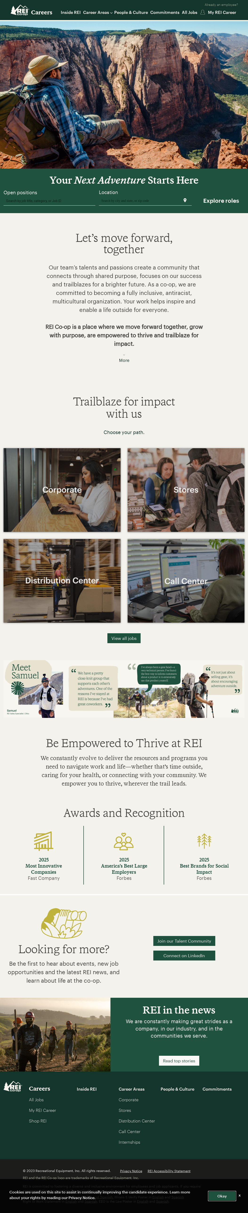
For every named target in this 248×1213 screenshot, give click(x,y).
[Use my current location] (185, 200)
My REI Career (222, 12)
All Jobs (189, 12)
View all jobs (124, 638)
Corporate (128, 1099)
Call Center (129, 1131)
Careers (41, 12)
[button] (124, 310)
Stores (125, 1110)
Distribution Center (137, 1120)
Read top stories (179, 1060)
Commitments (164, 12)
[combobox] (49, 201)
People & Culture (131, 12)
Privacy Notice (131, 1171)
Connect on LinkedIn (184, 955)
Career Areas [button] (97, 12)
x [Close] (240, 1195)
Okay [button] (222, 1196)
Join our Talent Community (184, 941)
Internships (129, 1142)
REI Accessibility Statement (169, 1171)
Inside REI (71, 12)
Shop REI (38, 1120)
